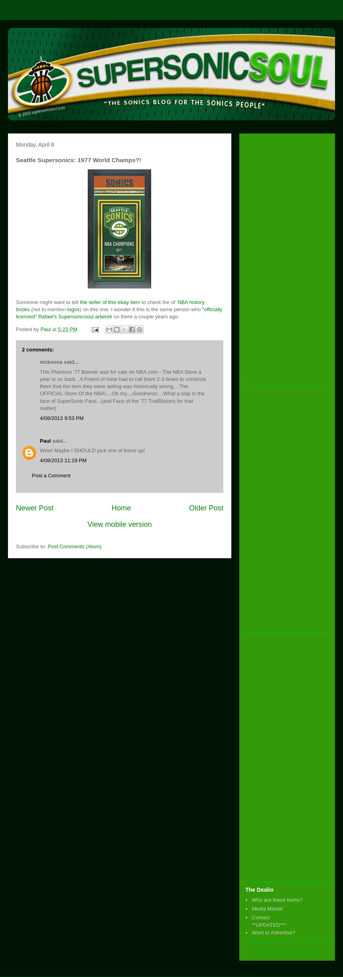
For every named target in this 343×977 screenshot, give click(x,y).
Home (121, 508)
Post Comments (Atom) (75, 546)
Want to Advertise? (273, 933)
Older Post (206, 508)
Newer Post (34, 508)
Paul (45, 441)
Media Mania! (267, 909)
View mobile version (119, 524)
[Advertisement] (277, 259)
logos (73, 309)
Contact (261, 917)
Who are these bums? (277, 900)
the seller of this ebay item (110, 302)
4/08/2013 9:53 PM (62, 418)
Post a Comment (51, 476)
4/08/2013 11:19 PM (63, 460)
